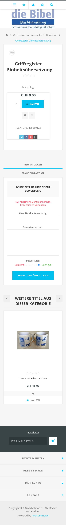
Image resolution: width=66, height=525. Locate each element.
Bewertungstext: (33, 227)
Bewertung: (33, 260)
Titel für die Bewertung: (33, 213)
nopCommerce (40, 515)
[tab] (33, 164)
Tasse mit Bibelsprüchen (33, 378)
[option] (33, 360)
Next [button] (59, 298)
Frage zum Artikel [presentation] (33, 173)
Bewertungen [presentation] (33, 164)
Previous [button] (6, 298)
